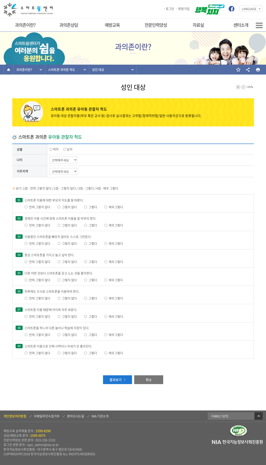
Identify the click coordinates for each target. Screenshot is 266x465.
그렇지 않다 (69, 207)
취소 (149, 379)
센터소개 (240, 25)
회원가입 (184, 8)
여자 (56, 149)
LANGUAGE (249, 9)
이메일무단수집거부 (47, 416)
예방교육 (112, 25)
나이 (19, 159)
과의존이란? (25, 25)
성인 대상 (98, 69)
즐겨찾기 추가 (238, 70)
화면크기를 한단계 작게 (243, 87)
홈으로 (8, 70)
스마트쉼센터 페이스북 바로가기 (231, 9)
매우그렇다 (116, 207)
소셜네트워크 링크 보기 (248, 70)
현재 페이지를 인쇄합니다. (258, 70)
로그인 (170, 8)
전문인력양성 (156, 25)
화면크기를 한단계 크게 (238, 87)
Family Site (237, 416)
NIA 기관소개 (100, 416)
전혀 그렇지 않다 (39, 207)
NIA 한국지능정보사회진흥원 (237, 442)
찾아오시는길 (75, 416)
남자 (69, 149)
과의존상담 (68, 25)
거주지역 (22, 171)
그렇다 (93, 207)
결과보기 (115, 379)
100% (250, 87)
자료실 (198, 25)
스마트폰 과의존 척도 (61, 69)
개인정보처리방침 (15, 416)
